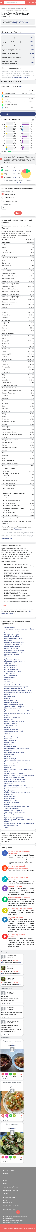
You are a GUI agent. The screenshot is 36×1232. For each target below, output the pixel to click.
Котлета (7, 816)
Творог (6, 827)
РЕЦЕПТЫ (5, 1173)
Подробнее (18, 529)
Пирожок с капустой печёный (14, 662)
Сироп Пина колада (11, 669)
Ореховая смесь (9, 677)
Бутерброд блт (9, 791)
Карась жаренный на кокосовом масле (17, 691)
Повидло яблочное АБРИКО (14, 642)
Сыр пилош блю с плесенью (14, 650)
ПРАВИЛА (13, 1209)
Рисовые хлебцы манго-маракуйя (16, 764)
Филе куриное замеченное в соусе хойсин (19, 629)
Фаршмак (7, 658)
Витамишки (8, 795)
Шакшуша (7, 756)
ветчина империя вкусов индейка (16, 687)
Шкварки (7, 656)
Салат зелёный (9, 798)
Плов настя (8, 744)
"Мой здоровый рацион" (19, 77)
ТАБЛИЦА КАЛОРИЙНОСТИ (10, 1187)
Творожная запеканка (11, 808)
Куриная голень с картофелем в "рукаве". (18, 710)
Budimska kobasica (10, 665)
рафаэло (7, 698)
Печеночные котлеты (11, 633)
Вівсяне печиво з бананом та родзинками (18, 787)
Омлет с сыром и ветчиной (13, 731)
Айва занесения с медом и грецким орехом (19, 823)
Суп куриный (8, 783)
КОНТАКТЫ (16, 1206)
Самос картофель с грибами (14, 706)
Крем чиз (7, 768)
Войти (31, 2)
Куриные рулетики (10, 746)
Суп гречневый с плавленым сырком (17, 760)
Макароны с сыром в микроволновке (17, 793)
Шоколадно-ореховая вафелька (15, 785)
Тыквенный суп (9, 814)
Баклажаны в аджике (11, 654)
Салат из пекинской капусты (14, 721)
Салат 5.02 (7, 733)
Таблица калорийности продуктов (17, 8)
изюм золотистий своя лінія (14, 777)
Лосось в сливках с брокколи (14, 773)
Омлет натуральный (11, 729)
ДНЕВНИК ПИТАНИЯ (8, 1170)
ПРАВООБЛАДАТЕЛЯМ (9, 1197)
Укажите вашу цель (7, 192)
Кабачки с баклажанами (12, 717)
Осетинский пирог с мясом (13, 639)
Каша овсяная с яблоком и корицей (16, 806)
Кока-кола (7, 679)
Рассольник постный (11, 637)
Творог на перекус (10, 725)
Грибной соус (9, 743)
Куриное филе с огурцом (13, 810)
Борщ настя (8, 739)
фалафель (7, 681)
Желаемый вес (6, 204)
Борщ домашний (10, 796)
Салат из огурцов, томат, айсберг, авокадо (19, 775)
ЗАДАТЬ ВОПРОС (7, 1206)
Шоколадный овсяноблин (13, 646)
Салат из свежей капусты (13, 631)
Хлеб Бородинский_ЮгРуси (13, 652)
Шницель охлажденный (12, 708)
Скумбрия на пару (10, 800)
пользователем (18, 21)
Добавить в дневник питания (18, 114)
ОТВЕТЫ (5, 1194)
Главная (3, 8)
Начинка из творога (11, 648)
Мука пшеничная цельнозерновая (16, 762)
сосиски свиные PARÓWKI (13, 671)
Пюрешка (7, 727)
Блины (6, 804)
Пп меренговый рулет (11, 635)
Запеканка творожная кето (13, 644)
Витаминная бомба (11, 702)
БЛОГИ (5, 1177)
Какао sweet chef (10, 741)
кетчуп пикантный (10, 675)
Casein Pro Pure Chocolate (13, 685)
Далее (18, 213)
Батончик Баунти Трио (12, 737)
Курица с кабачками (11, 723)
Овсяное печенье (10, 766)
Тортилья (7, 664)
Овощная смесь (9, 696)
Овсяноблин (8, 640)
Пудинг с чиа (8, 719)
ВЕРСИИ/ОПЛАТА (7, 1202)
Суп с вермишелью (10, 700)
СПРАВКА (5, 1200)
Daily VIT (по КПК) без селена (14, 752)
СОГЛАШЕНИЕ (7, 1209)
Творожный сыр (9, 673)
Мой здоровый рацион (20, 23)
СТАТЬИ (5, 1180)
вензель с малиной (11, 735)
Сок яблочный (9, 754)
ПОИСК (5, 1183)
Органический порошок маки (14, 779)
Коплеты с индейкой (11, 802)
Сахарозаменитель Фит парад (14, 781)
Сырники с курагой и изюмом (14, 812)
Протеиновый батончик (12, 660)
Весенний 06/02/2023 (11, 825)
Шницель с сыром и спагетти (14, 704)
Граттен (25, 10)
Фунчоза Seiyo (9, 683)
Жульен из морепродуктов (13, 818)
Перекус (7, 789)
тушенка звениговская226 (13, 689)
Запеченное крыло (10, 758)
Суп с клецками (9, 627)
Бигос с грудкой (9, 667)
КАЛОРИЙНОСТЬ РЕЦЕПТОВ (10, 1190)
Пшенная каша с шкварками (14, 712)
